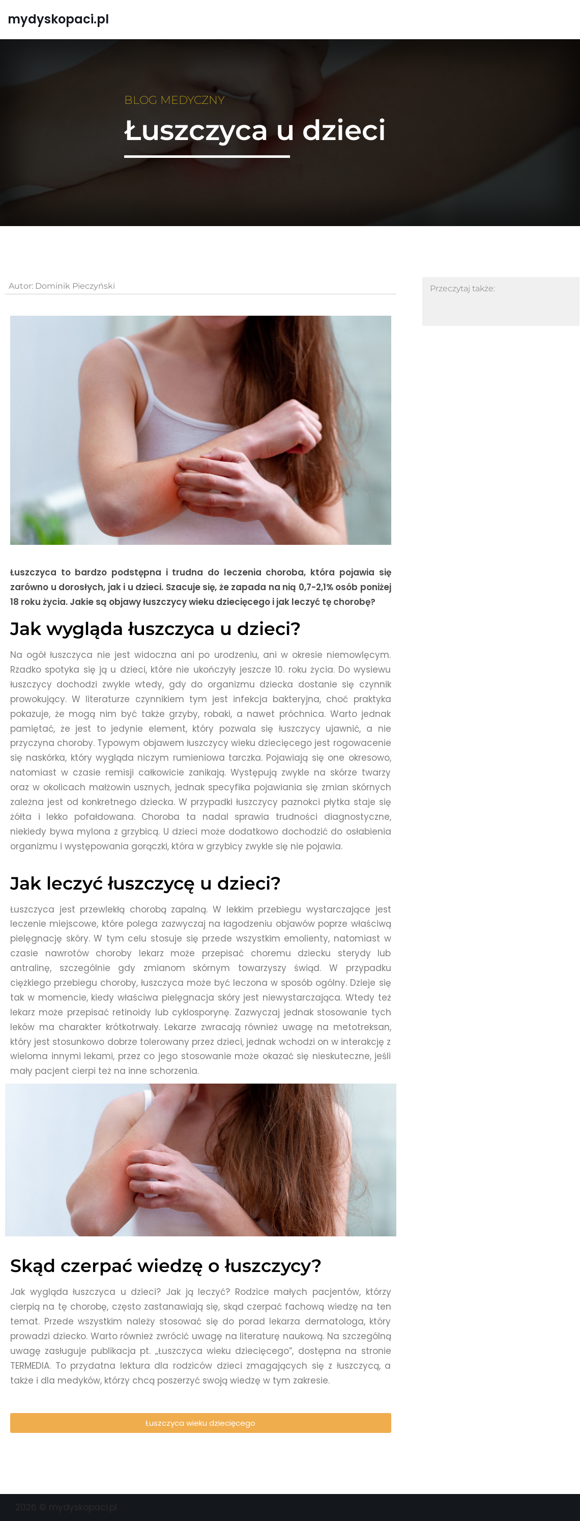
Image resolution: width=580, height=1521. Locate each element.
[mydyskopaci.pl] (58, 19)
